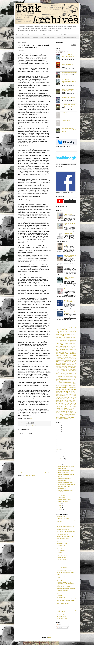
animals (57, 340)
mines (62, 378)
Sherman (73, 397)
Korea (68, 366)
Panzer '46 (64, 112)
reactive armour (59, 394)
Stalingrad (71, 400)
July (60, 462)
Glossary (58, 37)
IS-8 (60, 363)
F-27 (68, 352)
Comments (60, 627)
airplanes (71, 339)
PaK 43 (61, 385)
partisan (74, 385)
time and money (61, 414)
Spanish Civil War (59, 400)
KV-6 (62, 369)
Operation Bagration (67, 382)
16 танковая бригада (62, 567)
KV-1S (65, 367)
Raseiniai (71, 392)
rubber (69, 395)
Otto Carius (67, 383)
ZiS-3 (60, 418)
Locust (72, 372)
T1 (57, 411)
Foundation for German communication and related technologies (66, 527)
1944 (62, 330)
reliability (65, 394)
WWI (75, 417)
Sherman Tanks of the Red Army (69, 72)
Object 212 (66, 380)
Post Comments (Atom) (29, 475)
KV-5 (59, 369)
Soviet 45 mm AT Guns (63, 472)
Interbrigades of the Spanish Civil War (65, 572)
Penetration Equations (69, 267)
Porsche (62, 389)
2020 (58, 437)
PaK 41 (57, 385)
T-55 (75, 408)
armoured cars (59, 342)
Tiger (71, 412)
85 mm (64, 336)
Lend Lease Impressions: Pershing (66, 470)
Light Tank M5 (67, 372)
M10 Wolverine (69, 373)
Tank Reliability (61, 497)
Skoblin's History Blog (62, 618)
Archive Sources (49, 37)
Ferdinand (62, 353)
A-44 (64, 337)
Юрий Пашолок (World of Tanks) (64, 602)
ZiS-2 (57, 418)
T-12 (59, 404)
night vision (61, 381)
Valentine (64, 416)
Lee (66, 370)
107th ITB (62, 326)
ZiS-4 (65, 418)
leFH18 (69, 370)
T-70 (64, 409)
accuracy (73, 337)
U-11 (58, 415)
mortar (75, 379)
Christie (74, 346)
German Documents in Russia (64, 570)
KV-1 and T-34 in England (64, 486)
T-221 (65, 404)
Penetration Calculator (70, 37)
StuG (75, 400)
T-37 (57, 408)
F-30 (70, 352)
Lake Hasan (29, 425)
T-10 (75, 403)
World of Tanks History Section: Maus (66, 474)
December (61, 452)
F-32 (73, 352)
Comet (64, 347)
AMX (75, 338)
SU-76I (69, 403)
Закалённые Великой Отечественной (66, 588)
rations (74, 392)
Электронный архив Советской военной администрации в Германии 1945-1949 (66, 599)
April (60, 505)
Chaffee (62, 346)
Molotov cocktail (70, 379)
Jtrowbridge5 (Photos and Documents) (66, 531)
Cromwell (74, 347)
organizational (62, 383)
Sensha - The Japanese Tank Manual (65, 536)
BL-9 (66, 343)
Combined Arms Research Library (64, 523)
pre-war (33, 425)
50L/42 (63, 332)
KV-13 (61, 367)
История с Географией (62, 590)
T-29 (57, 406)
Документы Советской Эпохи (64, 586)
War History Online (61, 559)
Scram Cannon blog (61, 616)
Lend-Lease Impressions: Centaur (66, 466)
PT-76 (70, 391)
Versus (30, 35)
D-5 (65, 350)
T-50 (71, 408)
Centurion (58, 346)
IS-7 (57, 363)
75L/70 (60, 335)
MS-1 (57, 381)
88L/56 (68, 336)
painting (71, 383)
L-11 (74, 369)
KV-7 (64, 369)
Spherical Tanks (62, 488)
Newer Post (21, 472)
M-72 (64, 373)
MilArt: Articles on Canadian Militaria (65, 533)
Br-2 (57, 345)
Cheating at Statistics (63, 501)
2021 (58, 435)
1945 (66, 330)
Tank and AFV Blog (61, 545)
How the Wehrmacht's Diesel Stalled (69, 278)
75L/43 (57, 335)
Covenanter (68, 347)
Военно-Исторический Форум (64, 580)
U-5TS (60, 415)
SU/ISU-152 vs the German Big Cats (68, 214)
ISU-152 (74, 363)
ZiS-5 (68, 418)
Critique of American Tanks (64, 478)
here (31, 418)
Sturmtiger (58, 401)
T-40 (62, 408)
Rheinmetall (58, 395)
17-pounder (65, 328)
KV (56, 367)
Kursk (74, 366)
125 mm (66, 326)
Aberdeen (68, 337)
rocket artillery (64, 395)
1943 (57, 330)
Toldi (69, 414)
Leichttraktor (73, 370)
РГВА (58, 593)
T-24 (67, 404)
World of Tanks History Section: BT (66, 482)
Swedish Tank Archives (62, 543)
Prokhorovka (58, 391)
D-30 (60, 350)
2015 (58, 447)
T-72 (67, 409)
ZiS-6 (71, 418)
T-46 (68, 408)
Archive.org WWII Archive (63, 518)
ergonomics (64, 352)
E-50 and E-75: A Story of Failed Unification (70, 256)
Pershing (71, 387)
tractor (72, 414)
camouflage (66, 345)
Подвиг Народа (60, 592)
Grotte (62, 357)
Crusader (71, 349)
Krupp (71, 366)
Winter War (62, 417)
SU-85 (72, 403)
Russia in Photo (60, 614)
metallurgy (58, 378)
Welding (57, 417)
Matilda (60, 376)
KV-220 (72, 367)
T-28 (75, 404)
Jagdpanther (58, 364)
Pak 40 (74, 383)
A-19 (75, 336)
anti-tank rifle (66, 340)
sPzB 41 (65, 400)
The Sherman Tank (61, 557)
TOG (67, 414)
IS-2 (66, 361)
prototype (64, 391)
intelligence (68, 360)
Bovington (74, 343)
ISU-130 (69, 363)
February (61, 509)
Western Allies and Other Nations (59, 35)
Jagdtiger (63, 364)
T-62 (60, 409)
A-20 (57, 337)
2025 (58, 427)
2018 (58, 441)
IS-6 (75, 361)
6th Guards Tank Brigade (70, 334)
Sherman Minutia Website (63, 538)
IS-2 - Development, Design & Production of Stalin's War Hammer (68, 64)
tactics (63, 411)
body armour (69, 343)
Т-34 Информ (60, 595)
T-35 (75, 406)
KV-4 (57, 369)
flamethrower (73, 353)
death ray (69, 350)
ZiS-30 (62, 418)
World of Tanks (39, 425)
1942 (74, 328)
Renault (71, 394)
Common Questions (37, 37)
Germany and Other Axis (23, 37)
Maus (64, 376)
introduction (61, 361)
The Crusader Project (62, 555)
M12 (73, 373)
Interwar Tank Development (63, 529)
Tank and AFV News (61, 547)
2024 (58, 429)
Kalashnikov (68, 364)
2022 (58, 433)
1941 (70, 328)
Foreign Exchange (63, 355)
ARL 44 (74, 340)
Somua (74, 398)
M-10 (75, 372)
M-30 (57, 373)
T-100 (57, 404)
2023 (58, 431)
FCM (57, 353)
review (75, 394)
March (60, 507)
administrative (59, 339)
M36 (74, 375)
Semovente (60, 397)
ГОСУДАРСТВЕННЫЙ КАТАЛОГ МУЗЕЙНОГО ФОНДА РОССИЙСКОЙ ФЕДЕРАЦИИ (66, 584)
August (60, 460)
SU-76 (65, 403)
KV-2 (69, 367)
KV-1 (58, 367)
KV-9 (72, 369)
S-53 (74, 395)
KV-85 (69, 369)
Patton (57, 387)
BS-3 (59, 344)
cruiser (67, 349)
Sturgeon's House (61, 541)
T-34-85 (66, 406)
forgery (74, 355)
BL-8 (64, 343)
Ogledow (60, 382)
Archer (71, 340)
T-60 (57, 409)
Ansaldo (61, 340)
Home (18, 35)
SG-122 (69, 397)
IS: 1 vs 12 (60, 476)
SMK (64, 398)
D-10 (75, 349)
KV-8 (67, 369)
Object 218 (71, 380)
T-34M (70, 406)
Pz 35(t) (73, 391)
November (61, 454)
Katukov (59, 366)
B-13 (74, 341)
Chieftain (70, 346)
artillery (70, 342)
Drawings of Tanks (61, 569)
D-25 (57, 350)
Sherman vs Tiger (68, 233)
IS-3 (69, 361)
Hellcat (57, 358)
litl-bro (58, 574)
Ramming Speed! (62, 480)
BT (62, 345)
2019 (58, 439)
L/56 (58, 370)
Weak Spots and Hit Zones (64, 499)
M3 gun (62, 375)
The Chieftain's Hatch (62, 554)
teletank (64, 412)
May (60, 503)
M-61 (60, 373)
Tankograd (59, 552)
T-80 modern (72, 409)
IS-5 (73, 361)
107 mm (58, 326)
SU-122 (66, 401)
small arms (59, 398)
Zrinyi (73, 418)
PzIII (64, 392)
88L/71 (72, 336)
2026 (58, 425)
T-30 (59, 406)
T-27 (73, 404)
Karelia (73, 364)
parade (70, 385)
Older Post (47, 472)
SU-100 (62, 401)
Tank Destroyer (60, 548)
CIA (61, 347)
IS (64, 361)
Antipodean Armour (61, 516)
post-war (67, 389)
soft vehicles (69, 398)
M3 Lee (66, 375)
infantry (63, 360)
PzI (59, 392)
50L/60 (67, 332)
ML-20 (57, 379)
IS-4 (71, 361)
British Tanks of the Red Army (68, 97)
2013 (58, 451)
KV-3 (75, 367)
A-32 (60, 337)
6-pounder (62, 334)
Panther (66, 385)
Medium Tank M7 (69, 376)
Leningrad (58, 372)
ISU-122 (64, 363)
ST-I (68, 400)
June (60, 465)
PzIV (67, 392)
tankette (67, 411)
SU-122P (70, 401)
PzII (61, 392)
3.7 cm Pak (67, 331)
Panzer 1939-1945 (66, 120)
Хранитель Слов (61, 597)
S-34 (71, 395)
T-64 (62, 409)
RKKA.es (59, 613)
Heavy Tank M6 (72, 357)
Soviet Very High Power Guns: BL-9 (66, 484)
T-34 (61, 406)
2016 (58, 445)
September (61, 459)
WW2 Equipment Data (62, 561)
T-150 (62, 404)
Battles (24, 35)
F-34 (75, 352)
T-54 (73, 408)
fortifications (58, 357)
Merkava (74, 376)
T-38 (59, 408)
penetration (63, 387)
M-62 (62, 373)
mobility (61, 379)
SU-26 (59, 403)
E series (74, 350)
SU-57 (62, 403)
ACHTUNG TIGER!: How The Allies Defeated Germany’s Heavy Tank (69, 81)
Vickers (69, 416)
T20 (60, 411)
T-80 (69, 409)
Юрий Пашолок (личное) (63, 603)
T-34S (73, 406)
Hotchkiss (58, 360)
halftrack (66, 357)
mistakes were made (70, 378)
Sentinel (65, 397)
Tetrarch (68, 412)
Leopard (62, 372)
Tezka (58, 579)
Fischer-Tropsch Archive (62, 524)
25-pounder (62, 331)
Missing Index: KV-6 (62, 468)
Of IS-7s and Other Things (63, 534)
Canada (71, 344)
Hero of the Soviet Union (66, 358)
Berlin (58, 343)
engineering (58, 352)
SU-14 (73, 401)
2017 (58, 443)
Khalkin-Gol (24, 425)
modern (65, 379)
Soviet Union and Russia (41, 35)
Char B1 (66, 346)
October (60, 456)
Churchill (58, 347)
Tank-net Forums (61, 550)
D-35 (63, 350)
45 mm (60, 333)
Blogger (49, 637)
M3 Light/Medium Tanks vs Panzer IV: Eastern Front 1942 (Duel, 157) (69, 130)
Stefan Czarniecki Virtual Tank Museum (66, 540)
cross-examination (61, 349)
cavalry (74, 344)
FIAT (67, 353)
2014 (58, 449)
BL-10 (61, 343)
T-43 (64, 408)
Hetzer (74, 358)
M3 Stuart (70, 375)
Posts (59, 624)
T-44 (66, 408)
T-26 (70, 404)
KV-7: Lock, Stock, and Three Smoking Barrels (69, 301)
